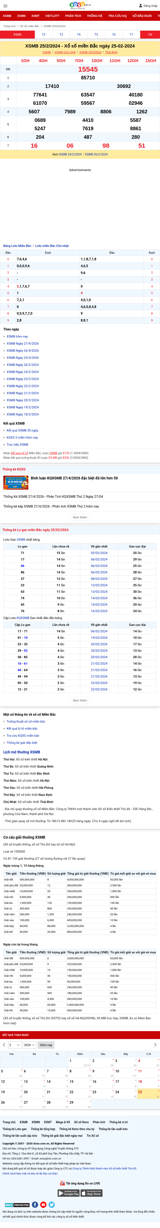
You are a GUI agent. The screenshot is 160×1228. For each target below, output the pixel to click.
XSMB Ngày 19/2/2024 (23, 407)
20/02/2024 (99, 644)
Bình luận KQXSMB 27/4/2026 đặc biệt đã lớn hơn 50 (74, 478)
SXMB (21, 539)
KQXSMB (23, 618)
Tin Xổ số (92, 1135)
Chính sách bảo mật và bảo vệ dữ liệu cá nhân (30, 1173)
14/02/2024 (99, 598)
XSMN (21, 16)
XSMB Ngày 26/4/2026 (23, 351)
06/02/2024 (99, 559)
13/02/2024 (99, 585)
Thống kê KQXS (14, 469)
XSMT (35, 16)
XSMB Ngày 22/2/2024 (23, 386)
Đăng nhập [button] (148, 6)
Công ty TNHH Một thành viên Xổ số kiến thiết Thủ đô (104, 1168)
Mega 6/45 (63, 1122)
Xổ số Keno (81, 1122)
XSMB (7, 16)
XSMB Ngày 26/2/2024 (23, 365)
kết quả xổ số (19, 453)
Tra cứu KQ (117, 16)
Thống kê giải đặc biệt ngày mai (61, 1135)
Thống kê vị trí (118, 1122)
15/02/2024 (99, 604)
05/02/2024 (99, 553)
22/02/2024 (99, 683)
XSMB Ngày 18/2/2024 (23, 414)
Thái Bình (111, 52)
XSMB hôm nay (17, 336)
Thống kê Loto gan (14, 1129)
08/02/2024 (99, 579)
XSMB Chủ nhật (65, 52)
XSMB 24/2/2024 (70, 154)
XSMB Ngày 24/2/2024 (23, 372)
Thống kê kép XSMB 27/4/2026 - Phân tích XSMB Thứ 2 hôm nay (51, 506)
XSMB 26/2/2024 (96, 154)
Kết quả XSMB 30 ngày (22, 430)
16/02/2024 (99, 611)
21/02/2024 (99, 663)
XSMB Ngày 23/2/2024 (23, 379)
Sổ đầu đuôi (142, 16)
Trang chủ (8, 1122)
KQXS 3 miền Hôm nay (22, 437)
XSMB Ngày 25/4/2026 (23, 358)
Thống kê (94, 16)
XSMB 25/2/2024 (90, 52)
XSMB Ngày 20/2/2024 (23, 400)
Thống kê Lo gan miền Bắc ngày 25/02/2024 (35, 530)
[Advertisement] (80, 202)
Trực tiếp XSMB (17, 444)
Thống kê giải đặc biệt (22, 743)
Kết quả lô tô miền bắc (22, 728)
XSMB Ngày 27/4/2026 (23, 343)
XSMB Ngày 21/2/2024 (23, 393)
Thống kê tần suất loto (113, 1129)
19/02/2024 (99, 638)
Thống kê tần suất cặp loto (19, 1135)
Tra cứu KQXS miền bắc (23, 736)
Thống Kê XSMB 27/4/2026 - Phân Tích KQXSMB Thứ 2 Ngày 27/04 (53, 497)
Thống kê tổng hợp (43, 1129)
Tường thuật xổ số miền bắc (26, 721)
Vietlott (52, 16)
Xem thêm (80, 517)
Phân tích (73, 16)
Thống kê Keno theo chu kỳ (76, 1129)
